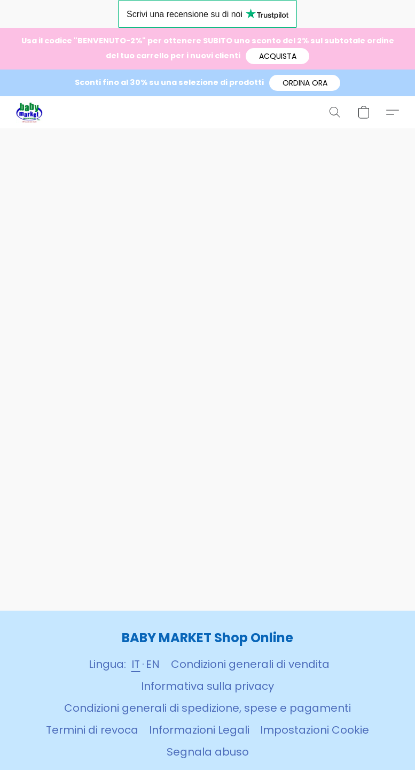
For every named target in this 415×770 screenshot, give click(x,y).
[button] (277, 56)
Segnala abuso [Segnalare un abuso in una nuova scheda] (208, 751)
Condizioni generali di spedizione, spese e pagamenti (207, 707)
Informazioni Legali (199, 729)
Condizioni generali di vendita (250, 664)
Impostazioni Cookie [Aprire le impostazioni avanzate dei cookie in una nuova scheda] (314, 729)
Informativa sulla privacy (207, 686)
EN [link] (153, 664)
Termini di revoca (92, 729)
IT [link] (135, 664)
